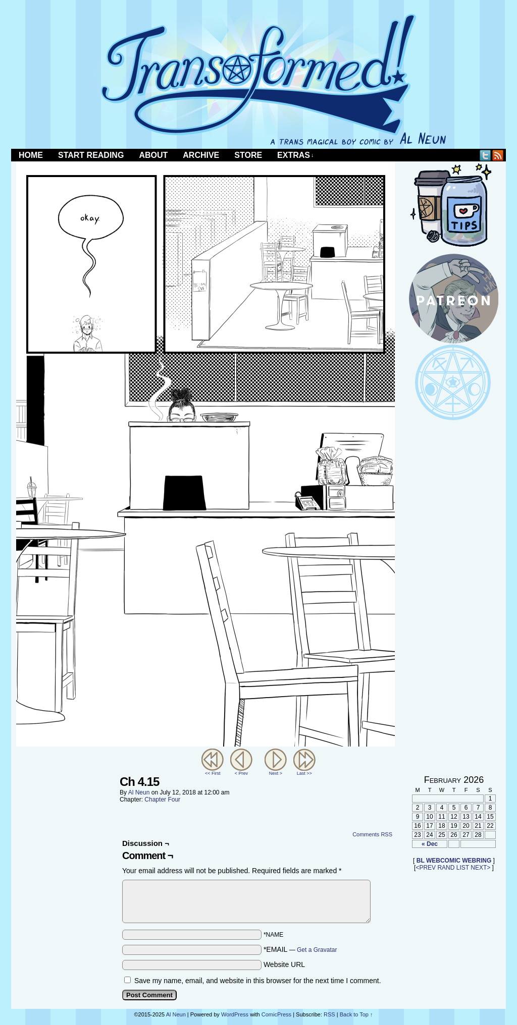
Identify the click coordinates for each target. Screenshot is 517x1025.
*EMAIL (300, 949)
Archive (201, 155)
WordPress (234, 1014)
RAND (445, 867)
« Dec (430, 843)
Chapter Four (162, 799)
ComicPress (276, 1014)
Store (248, 155)
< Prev (241, 773)
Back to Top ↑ (356, 1014)
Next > (275, 773)
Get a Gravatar (317, 949)
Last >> (304, 773)
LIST (462, 867)
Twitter (485, 155)
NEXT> (480, 867)
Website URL (284, 964)
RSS (498, 155)
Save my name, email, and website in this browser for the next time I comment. (257, 981)
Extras (295, 155)
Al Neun (139, 792)
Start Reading (91, 155)
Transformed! (258, 79)
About (153, 155)
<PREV (426, 867)
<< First (213, 773)
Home (31, 155)
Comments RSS (372, 834)
